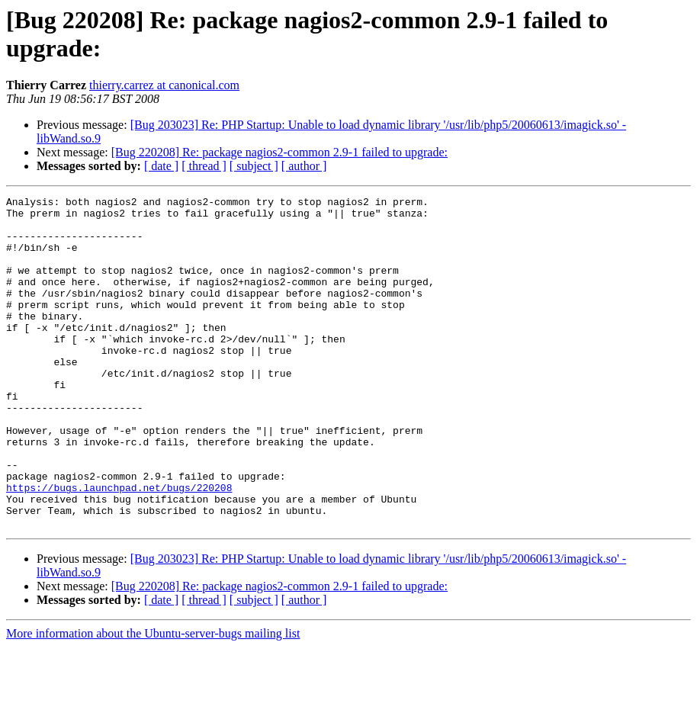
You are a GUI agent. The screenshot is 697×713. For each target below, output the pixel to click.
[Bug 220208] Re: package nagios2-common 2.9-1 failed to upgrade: (279, 152)
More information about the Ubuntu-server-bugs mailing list (153, 699)
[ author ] (304, 165)
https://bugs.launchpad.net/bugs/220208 (119, 547)
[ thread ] (203, 165)
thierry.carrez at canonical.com (164, 85)
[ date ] (161, 165)
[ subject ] (254, 165)
